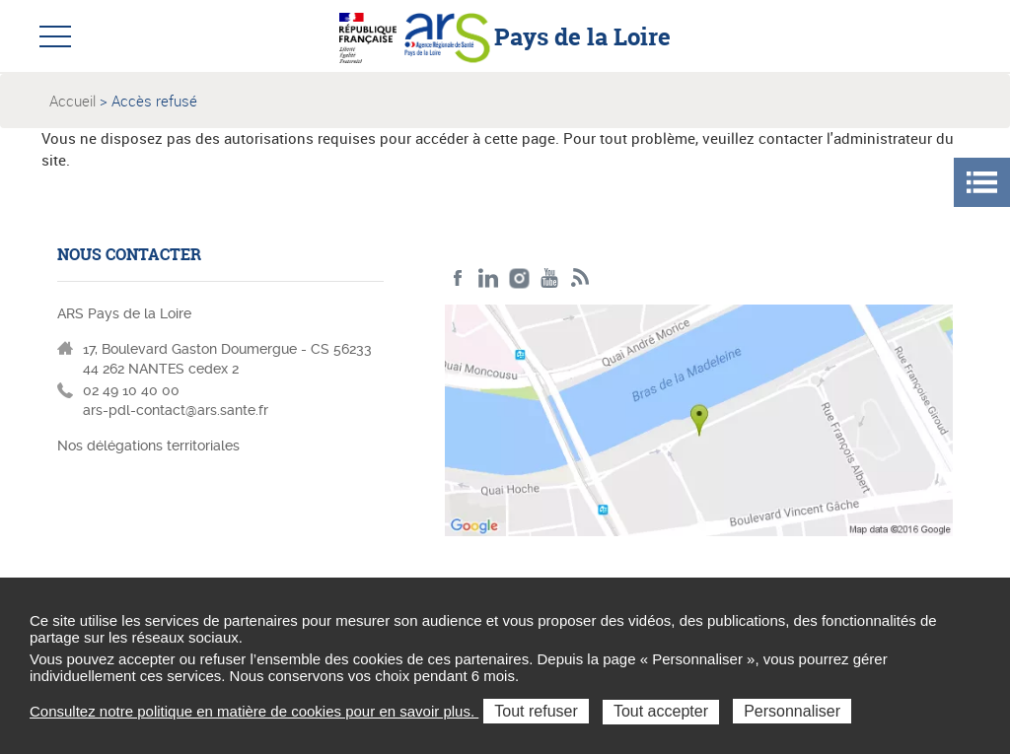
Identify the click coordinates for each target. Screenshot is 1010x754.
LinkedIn (488, 278)
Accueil (72, 100)
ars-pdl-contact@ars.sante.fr (175, 410)
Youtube (550, 278)
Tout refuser (535, 711)
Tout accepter (660, 711)
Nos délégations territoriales (150, 445)
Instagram (519, 278)
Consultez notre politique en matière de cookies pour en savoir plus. (254, 711)
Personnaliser (792, 711)
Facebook (458, 278)
